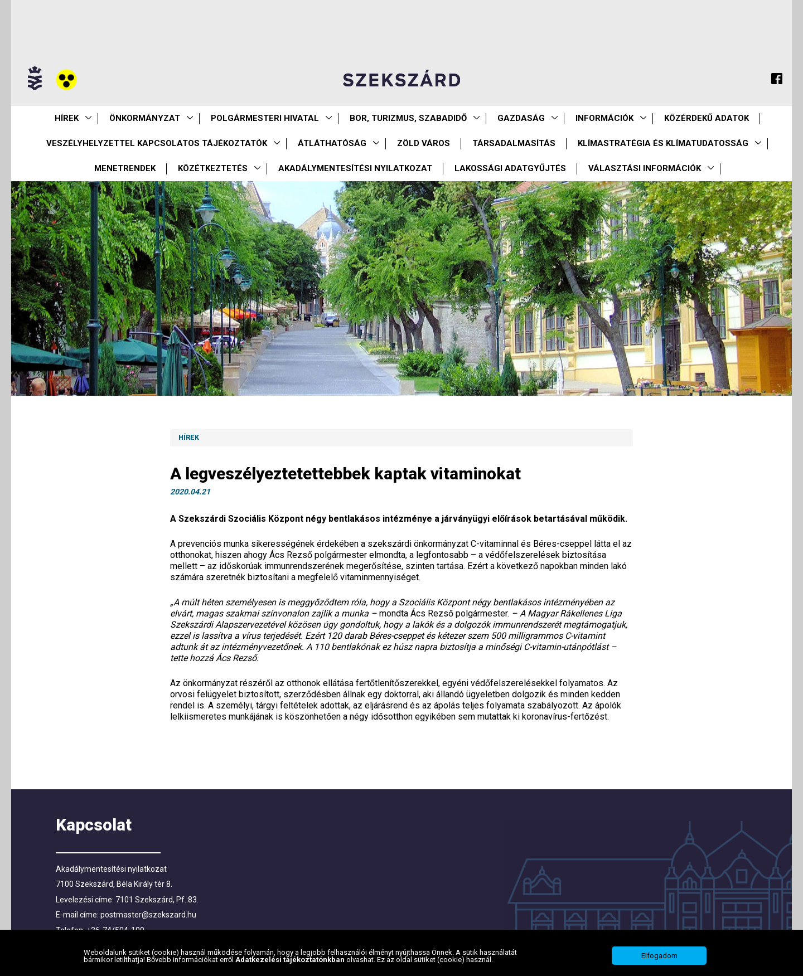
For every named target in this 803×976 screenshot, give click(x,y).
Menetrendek (125, 168)
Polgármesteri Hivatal (265, 118)
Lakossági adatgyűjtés (510, 168)
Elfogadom (659, 955)
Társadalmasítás (513, 143)
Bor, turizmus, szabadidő (408, 118)
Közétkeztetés (213, 168)
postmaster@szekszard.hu (148, 914)
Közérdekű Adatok (706, 118)
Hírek (67, 118)
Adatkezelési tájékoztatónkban (290, 959)
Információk (604, 118)
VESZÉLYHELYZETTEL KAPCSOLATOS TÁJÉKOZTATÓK (156, 143)
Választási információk (644, 168)
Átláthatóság (332, 143)
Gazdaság (521, 118)
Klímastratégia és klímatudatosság (663, 143)
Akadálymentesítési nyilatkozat (355, 168)
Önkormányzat (144, 118)
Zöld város (423, 143)
